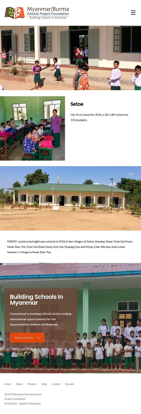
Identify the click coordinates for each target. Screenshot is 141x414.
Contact (56, 383)
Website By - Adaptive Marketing (22, 403)
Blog (44, 383)
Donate (70, 383)
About (19, 383)
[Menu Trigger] (133, 12)
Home (7, 383)
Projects (32, 383)
